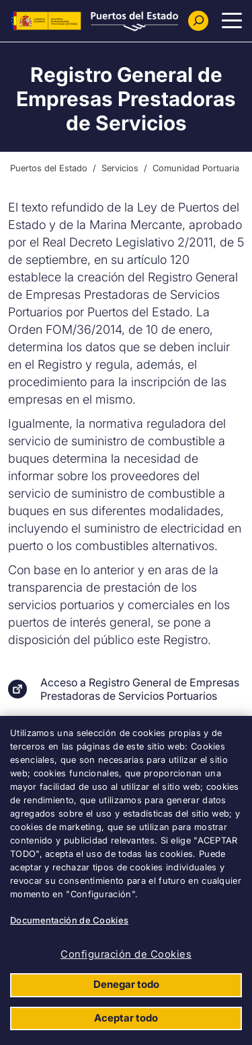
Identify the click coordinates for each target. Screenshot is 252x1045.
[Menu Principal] (232, 21)
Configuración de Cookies (126, 954)
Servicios (119, 168)
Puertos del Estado (48, 168)
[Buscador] (198, 21)
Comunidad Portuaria (196, 168)
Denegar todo (126, 984)
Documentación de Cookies (69, 920)
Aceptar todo (126, 1017)
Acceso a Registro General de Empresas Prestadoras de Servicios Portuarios (139, 689)
